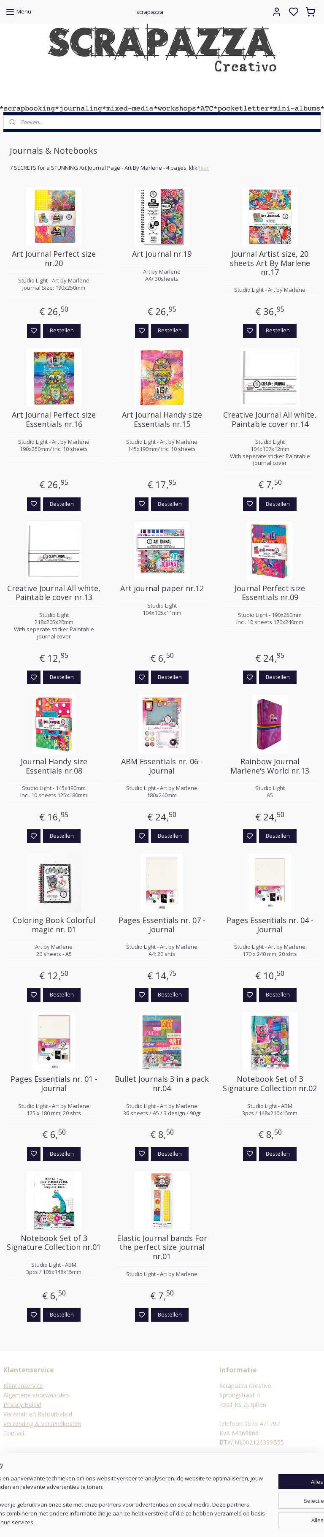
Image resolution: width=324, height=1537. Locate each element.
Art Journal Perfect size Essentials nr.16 (54, 420)
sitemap (185, 1521)
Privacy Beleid (22, 1405)
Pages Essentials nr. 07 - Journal (162, 925)
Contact (14, 1433)
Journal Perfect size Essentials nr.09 (270, 593)
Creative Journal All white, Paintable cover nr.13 (53, 593)
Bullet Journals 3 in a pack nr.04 (162, 1084)
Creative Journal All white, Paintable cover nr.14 (269, 420)
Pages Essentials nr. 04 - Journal (270, 925)
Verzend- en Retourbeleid (37, 1414)
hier (204, 168)
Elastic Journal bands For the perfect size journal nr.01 (162, 1247)
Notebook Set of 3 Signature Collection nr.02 (270, 1084)
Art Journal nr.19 (162, 254)
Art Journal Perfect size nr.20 (54, 259)
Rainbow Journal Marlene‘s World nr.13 (269, 766)
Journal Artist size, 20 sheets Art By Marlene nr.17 (270, 263)
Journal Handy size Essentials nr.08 (54, 766)
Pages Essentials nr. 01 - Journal (54, 1084)
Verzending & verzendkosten (42, 1424)
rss (203, 1521)
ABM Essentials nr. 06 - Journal (162, 766)
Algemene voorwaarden (36, 1395)
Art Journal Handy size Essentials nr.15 (162, 420)
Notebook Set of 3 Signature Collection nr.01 (54, 1243)
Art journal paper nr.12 (162, 588)
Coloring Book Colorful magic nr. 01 (54, 925)
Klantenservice (23, 1386)
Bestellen (62, 330)
